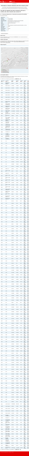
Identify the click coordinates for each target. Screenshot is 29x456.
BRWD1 (2, 113)
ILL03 (1, 175)
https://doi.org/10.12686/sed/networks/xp (19, 41)
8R (13, 7)
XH (14, 8)
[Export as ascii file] (20, 79)
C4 (18, 7)
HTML (6, 42)
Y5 (20, 8)
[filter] (6, 81)
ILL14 (1, 415)
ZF (24, 8)
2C (10, 8)
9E (15, 7)
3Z (9, 8)
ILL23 (1, 198)
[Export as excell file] (18, 79)
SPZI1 (2, 438)
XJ (21, 7)
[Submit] (17, 78)
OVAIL (2, 422)
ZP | (25, 8)
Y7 (23, 7)
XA (13, 8)
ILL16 (1, 191)
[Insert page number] (9, 78)
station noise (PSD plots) (4, 33)
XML (9, 42)
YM (19, 8)
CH (7, 7)
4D (9, 7)
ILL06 (1, 182)
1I (8, 7)
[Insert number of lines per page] (14, 78)
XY (22, 7)
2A (8, 8)
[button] (0, 1)
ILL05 (1, 180)
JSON (8, 42)
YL (18, 8)
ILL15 (1, 189)
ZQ (26, 8)
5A (10, 7)
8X (14, 7)
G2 (19, 7)
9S (16, 7)
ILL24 (1, 196)
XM (15, 8)
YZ (24, 7)
